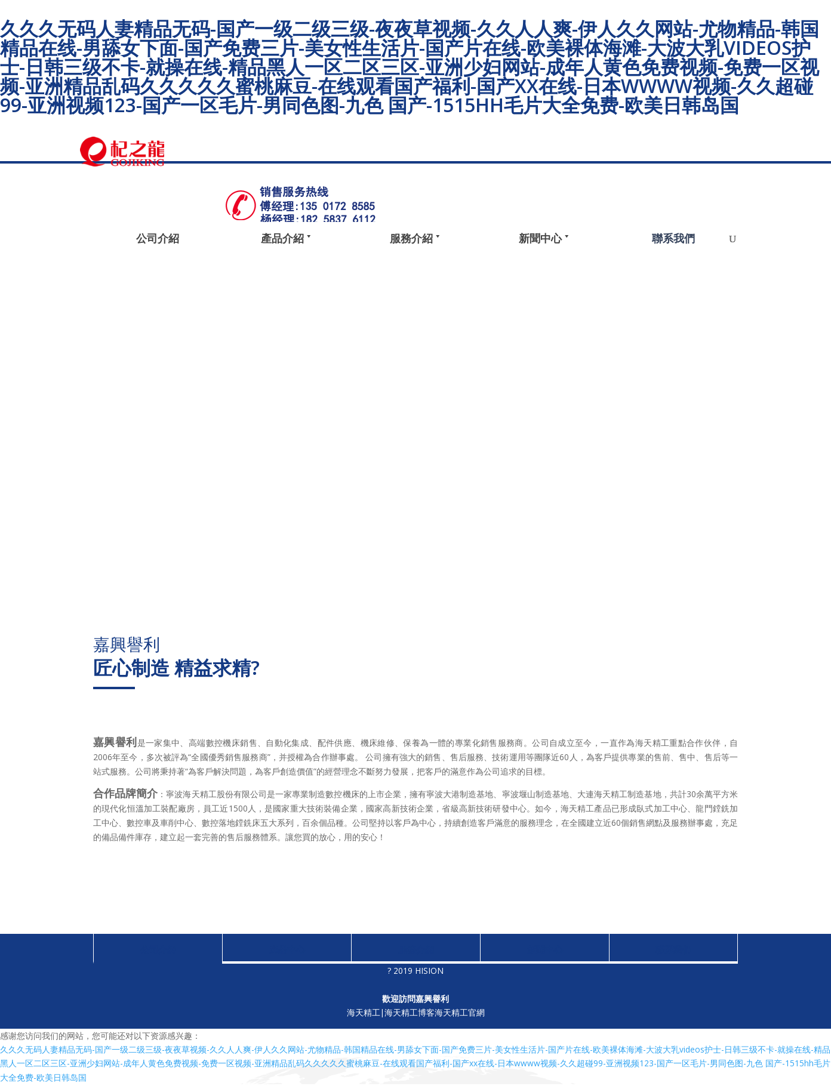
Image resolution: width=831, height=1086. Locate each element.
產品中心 (287, 949)
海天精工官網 (460, 1013)
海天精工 (363, 1013)
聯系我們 (673, 949)
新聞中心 (545, 949)
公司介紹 (158, 949)
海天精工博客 (409, 1013)
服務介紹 (416, 949)
